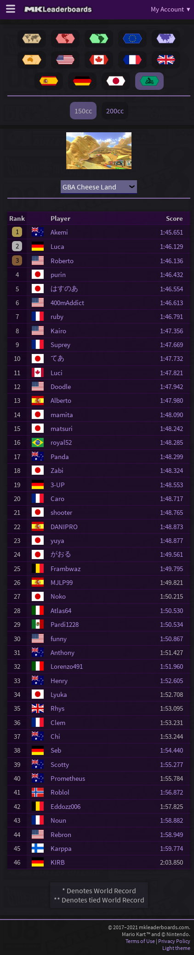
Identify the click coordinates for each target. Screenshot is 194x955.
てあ (57, 358)
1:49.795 (174, 568)
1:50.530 (174, 610)
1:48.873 (174, 526)
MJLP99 (62, 582)
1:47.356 (174, 330)
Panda (60, 456)
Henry (59, 680)
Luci (57, 372)
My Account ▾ (170, 9)
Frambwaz (65, 568)
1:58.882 (174, 820)
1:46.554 (174, 288)
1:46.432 (174, 274)
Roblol (60, 792)
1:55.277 (174, 764)
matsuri (62, 428)
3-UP (58, 484)
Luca (57, 246)
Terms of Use (140, 940)
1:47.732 (174, 358)
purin (58, 274)
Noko (58, 596)
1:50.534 (174, 624)
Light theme (176, 947)
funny (59, 638)
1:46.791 (174, 316)
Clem (58, 722)
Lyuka (59, 694)
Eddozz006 (65, 806)
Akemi (59, 232)
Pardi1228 (65, 624)
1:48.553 (174, 484)
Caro (57, 498)
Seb (56, 750)
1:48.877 (174, 540)
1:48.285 (174, 442)
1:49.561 (174, 554)
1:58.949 (174, 834)
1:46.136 (174, 260)
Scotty (60, 764)
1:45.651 (174, 232)
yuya (57, 540)
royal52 (61, 442)
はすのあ (64, 288)
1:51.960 (174, 666)
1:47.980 (174, 400)
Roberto (62, 260)
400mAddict (67, 302)
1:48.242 (174, 428)
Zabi (57, 470)
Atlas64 (61, 610)
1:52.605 (174, 680)
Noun (58, 820)
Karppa (61, 848)
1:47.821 (174, 372)
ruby (57, 316)
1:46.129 (174, 246)
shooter (61, 512)
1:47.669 (174, 344)
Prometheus (68, 778)
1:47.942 (174, 386)
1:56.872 (174, 792)
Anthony (62, 652)
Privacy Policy (174, 940)
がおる (61, 553)
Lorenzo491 (67, 666)
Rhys (57, 708)
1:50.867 (174, 638)
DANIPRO (64, 526)
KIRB (58, 862)
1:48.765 (174, 512)
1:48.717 (174, 498)
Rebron (61, 834)
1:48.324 (174, 470)
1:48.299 (174, 456)
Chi (55, 736)
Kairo (58, 330)
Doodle (61, 386)
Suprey (60, 344)
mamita (62, 414)
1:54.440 (174, 750)
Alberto (61, 400)
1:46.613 (174, 302)
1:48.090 (174, 414)
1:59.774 (174, 848)
